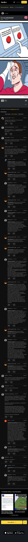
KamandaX (10, 210)
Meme (11, 7)
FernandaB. (7, 137)
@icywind (10, 174)
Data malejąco (14, 114)
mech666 (10, 446)
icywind (9, 159)
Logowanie (18, 2)
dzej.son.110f (7, 117)
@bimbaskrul (11, 202)
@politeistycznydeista (13, 422)
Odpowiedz (25, 117)
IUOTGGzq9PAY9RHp (9, 127)
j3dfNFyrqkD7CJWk (9, 146)
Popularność (20, 114)
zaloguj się (13, 109)
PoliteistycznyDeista (9, 393)
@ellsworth (10, 467)
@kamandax (10, 249)
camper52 (7, 385)
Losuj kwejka (25, 523)
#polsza (6, 19)
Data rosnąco (7, 114)
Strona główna (4, 7)
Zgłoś (26, 104)
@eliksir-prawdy (11, 161)
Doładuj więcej (14, 515)
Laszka (6, 375)
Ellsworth (7, 457)
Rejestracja (24, 2)
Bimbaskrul (10, 182)
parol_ (9, 420)
